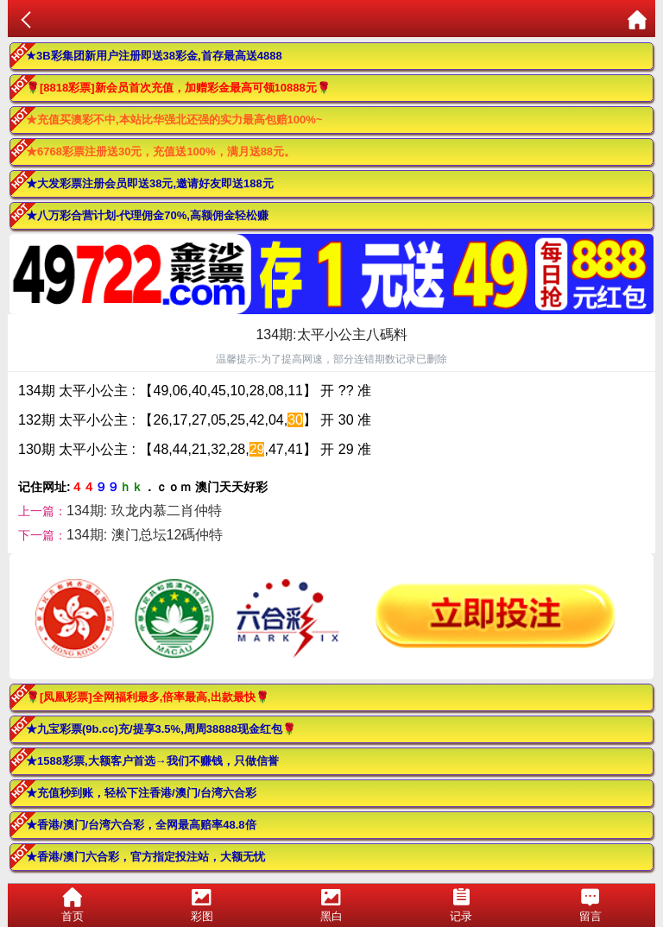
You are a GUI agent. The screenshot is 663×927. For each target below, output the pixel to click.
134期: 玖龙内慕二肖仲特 (144, 510)
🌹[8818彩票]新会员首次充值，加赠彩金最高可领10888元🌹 (178, 87)
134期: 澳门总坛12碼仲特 (144, 534)
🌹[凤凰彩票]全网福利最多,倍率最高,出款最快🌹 (147, 697)
